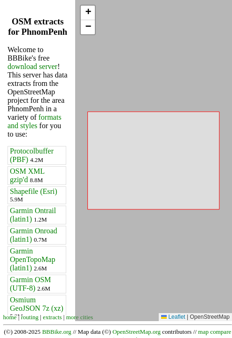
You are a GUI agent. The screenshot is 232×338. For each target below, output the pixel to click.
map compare (214, 331)
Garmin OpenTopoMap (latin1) (32, 259)
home (10, 317)
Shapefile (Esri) (33, 195)
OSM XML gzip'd (27, 175)
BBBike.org (56, 331)
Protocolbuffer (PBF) (32, 155)
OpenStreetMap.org (136, 331)
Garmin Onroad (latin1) (33, 235)
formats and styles (35, 121)
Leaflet (173, 317)
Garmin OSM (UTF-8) (30, 284)
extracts (52, 317)
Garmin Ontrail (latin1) (33, 215)
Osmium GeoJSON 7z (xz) (36, 308)
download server (32, 66)
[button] (88, 13)
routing (30, 317)
